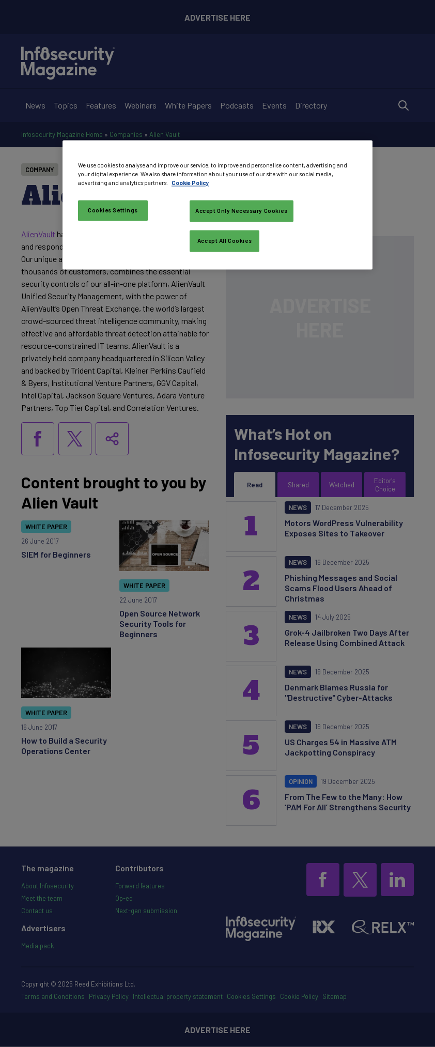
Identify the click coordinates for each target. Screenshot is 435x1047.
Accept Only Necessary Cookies (241, 211)
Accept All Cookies (224, 240)
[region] (217, 204)
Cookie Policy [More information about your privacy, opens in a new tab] (190, 183)
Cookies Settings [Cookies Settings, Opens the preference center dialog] (113, 210)
